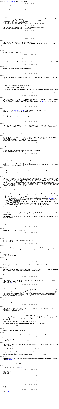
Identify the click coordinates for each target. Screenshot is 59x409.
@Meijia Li (13, 293)
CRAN (11, 353)
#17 (42, 125)
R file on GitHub (51, 206)
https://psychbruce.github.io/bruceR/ (19, 115)
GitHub (9, 407)
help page (21, 104)
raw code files (9, 373)
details (17, 367)
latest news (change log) (11, 1)
